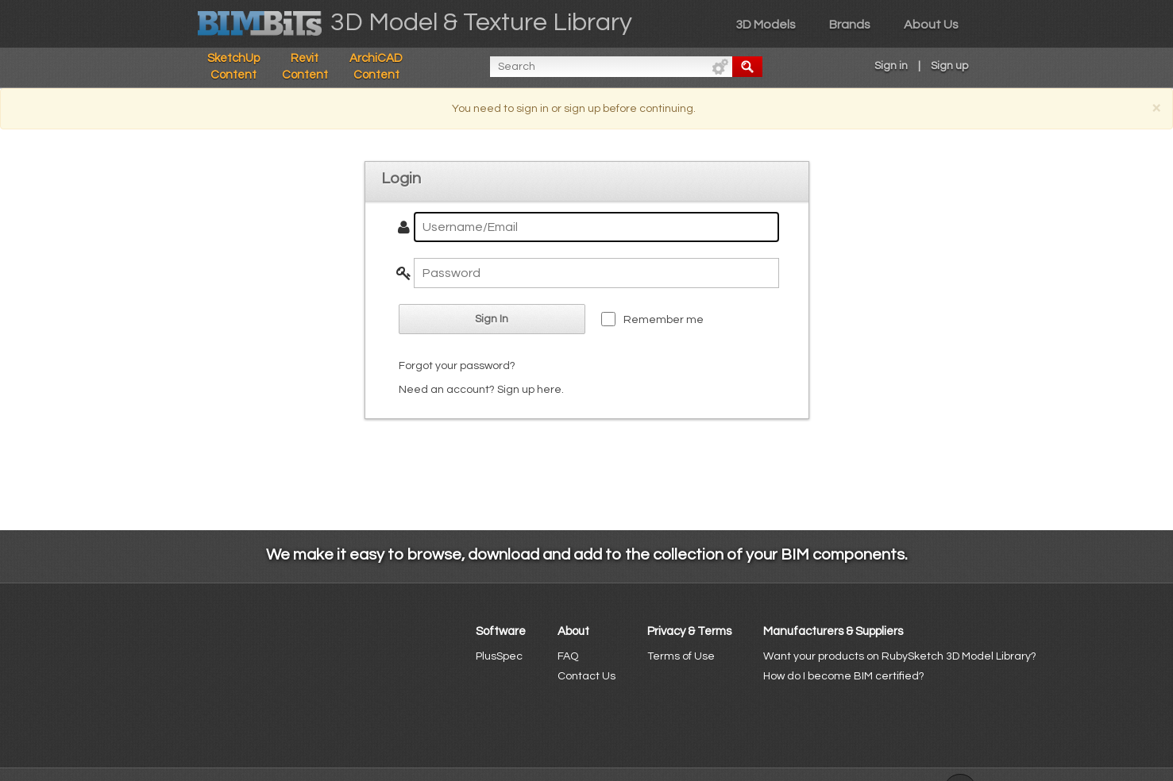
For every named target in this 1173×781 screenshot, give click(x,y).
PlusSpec (499, 656)
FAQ (568, 656)
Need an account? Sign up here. (481, 389)
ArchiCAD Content (376, 66)
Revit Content (305, 66)
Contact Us (586, 676)
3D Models (765, 24)
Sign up (949, 65)
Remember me (663, 319)
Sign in (891, 65)
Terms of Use (681, 656)
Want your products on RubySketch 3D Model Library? (899, 656)
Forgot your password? (457, 365)
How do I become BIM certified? (843, 676)
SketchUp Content (233, 66)
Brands (849, 24)
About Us (931, 24)
